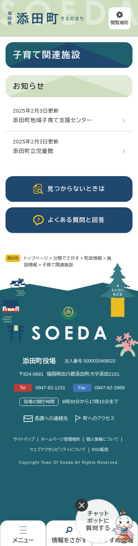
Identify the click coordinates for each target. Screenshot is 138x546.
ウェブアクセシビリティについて (58, 449)
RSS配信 (100, 449)
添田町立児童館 (33, 151)
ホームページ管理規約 (60, 439)
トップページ (36, 258)
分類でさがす (66, 258)
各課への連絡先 (51, 418)
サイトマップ (24, 439)
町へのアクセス (98, 418)
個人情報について (102, 439)
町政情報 (93, 258)
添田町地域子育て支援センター (52, 120)
